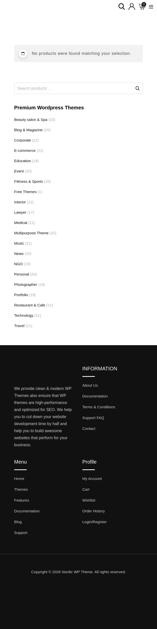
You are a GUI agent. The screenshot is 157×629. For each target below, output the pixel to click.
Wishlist (88, 500)
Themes (21, 489)
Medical (20, 222)
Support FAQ (93, 418)
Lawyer (20, 212)
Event (19, 171)
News (19, 253)
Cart (85, 489)
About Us (90, 385)
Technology (23, 315)
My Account (92, 478)
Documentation (95, 396)
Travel (19, 326)
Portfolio (21, 295)
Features (21, 500)
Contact (88, 428)
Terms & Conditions (98, 407)
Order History (93, 511)
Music (19, 243)
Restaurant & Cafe (29, 305)
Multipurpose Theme (31, 233)
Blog (18, 522)
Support (21, 532)
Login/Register (94, 522)
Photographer (25, 284)
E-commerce (25, 150)
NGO (18, 264)
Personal (21, 274)
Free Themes (25, 192)
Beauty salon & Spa (30, 119)
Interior (20, 202)
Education (22, 161)
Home (19, 478)
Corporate (22, 140)
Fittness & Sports (28, 181)
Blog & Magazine (28, 130)
